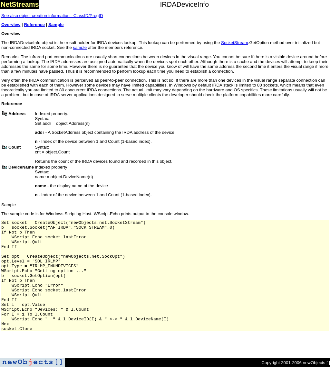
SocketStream (234, 42)
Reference (34, 24)
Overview (10, 24)
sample (80, 47)
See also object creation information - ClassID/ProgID (52, 15)
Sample (55, 24)
